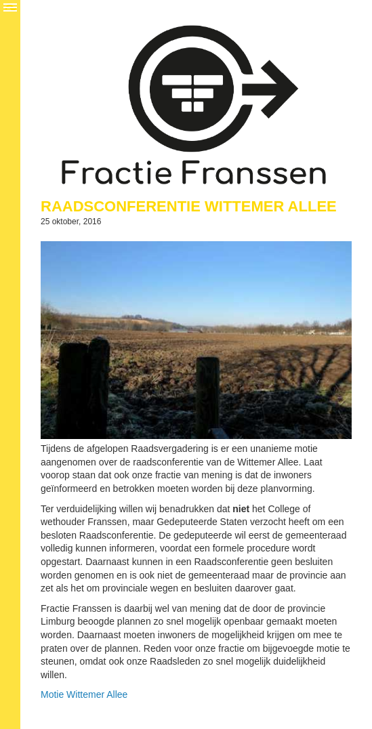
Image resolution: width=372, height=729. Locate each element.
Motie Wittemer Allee (84, 694)
